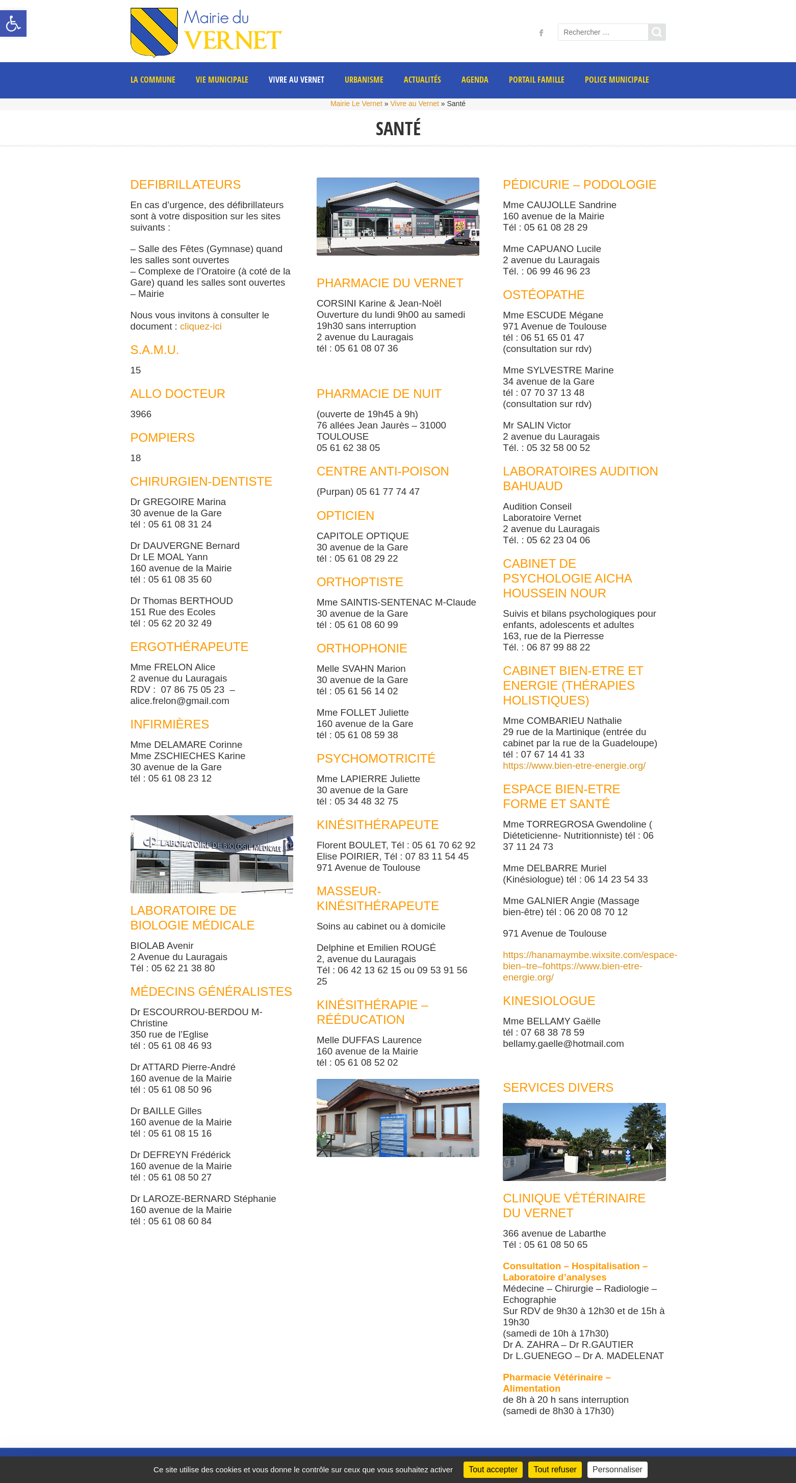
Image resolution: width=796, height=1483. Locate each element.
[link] (13, 23)
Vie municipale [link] (222, 79)
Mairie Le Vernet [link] (356, 103)
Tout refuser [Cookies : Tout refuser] (554, 1469)
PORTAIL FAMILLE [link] (536, 79)
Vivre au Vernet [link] (296, 79)
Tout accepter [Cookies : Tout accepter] (493, 1469)
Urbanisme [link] (364, 79)
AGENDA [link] (475, 79)
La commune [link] (153, 79)
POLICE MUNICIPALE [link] (617, 79)
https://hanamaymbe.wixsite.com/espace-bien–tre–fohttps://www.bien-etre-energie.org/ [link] (590, 966)
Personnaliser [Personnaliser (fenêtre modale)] (618, 1469)
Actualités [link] (422, 79)
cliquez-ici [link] (201, 326)
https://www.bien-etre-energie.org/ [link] (574, 765)
